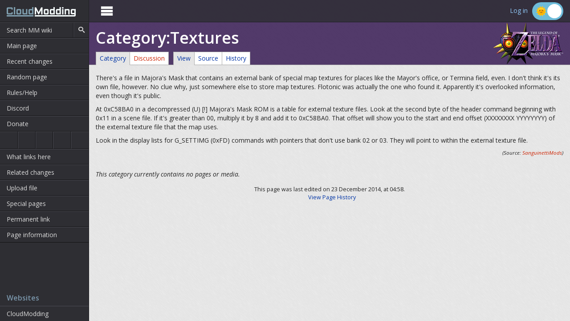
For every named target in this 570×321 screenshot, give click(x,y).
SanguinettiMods (542, 152)
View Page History (332, 197)
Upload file (22, 188)
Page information (32, 234)
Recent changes (30, 61)
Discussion (149, 58)
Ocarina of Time (8, 140)
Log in (519, 11)
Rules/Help (22, 92)
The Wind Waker (80, 140)
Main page (22, 45)
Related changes (30, 172)
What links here (29, 156)
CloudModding (28, 313)
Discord (18, 108)
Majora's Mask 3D (61, 140)
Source (208, 58)
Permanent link (28, 219)
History (236, 58)
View (184, 58)
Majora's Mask (44, 140)
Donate (17, 123)
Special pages (26, 203)
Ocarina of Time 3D (26, 140)
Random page (27, 77)
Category (113, 58)
